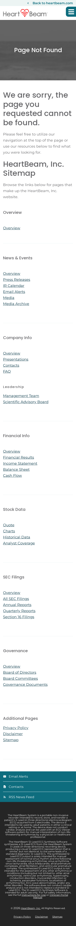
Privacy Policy (15, 728)
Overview (11, 228)
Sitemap (10, 740)
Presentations (15, 359)
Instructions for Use (34, 894)
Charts (9, 531)
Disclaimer (13, 734)
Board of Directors (19, 672)
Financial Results (18, 457)
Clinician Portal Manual (50, 896)
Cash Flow (12, 475)
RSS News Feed (21, 797)
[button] (71, 12)
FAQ (7, 371)
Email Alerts (14, 292)
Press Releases (16, 279)
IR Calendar (13, 285)
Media (8, 298)
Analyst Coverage (19, 543)
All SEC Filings (16, 599)
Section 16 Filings (18, 617)
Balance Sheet (16, 469)
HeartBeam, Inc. (31, 908)
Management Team (21, 396)
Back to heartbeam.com (53, 3)
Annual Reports (17, 605)
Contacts (11, 365)
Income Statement (20, 463)
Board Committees (20, 678)
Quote (8, 525)
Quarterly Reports (19, 611)
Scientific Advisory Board (25, 402)
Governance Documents (25, 684)
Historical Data (16, 537)
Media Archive (16, 304)
